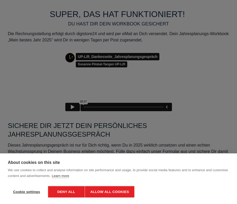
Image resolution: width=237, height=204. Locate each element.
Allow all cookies (112, 192)
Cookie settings (26, 192)
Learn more (60, 178)
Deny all (66, 192)
